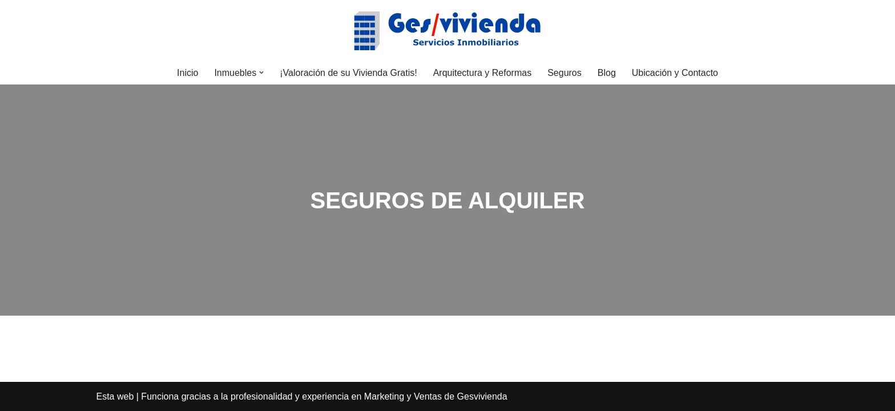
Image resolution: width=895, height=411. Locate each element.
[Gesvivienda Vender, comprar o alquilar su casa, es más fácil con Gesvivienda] (447, 30)
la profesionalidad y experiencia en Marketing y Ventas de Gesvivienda (364, 396)
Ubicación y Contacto (675, 73)
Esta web (115, 396)
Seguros (564, 73)
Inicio (187, 73)
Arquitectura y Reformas (482, 73)
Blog (607, 73)
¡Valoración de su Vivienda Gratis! (348, 73)
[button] (261, 72)
